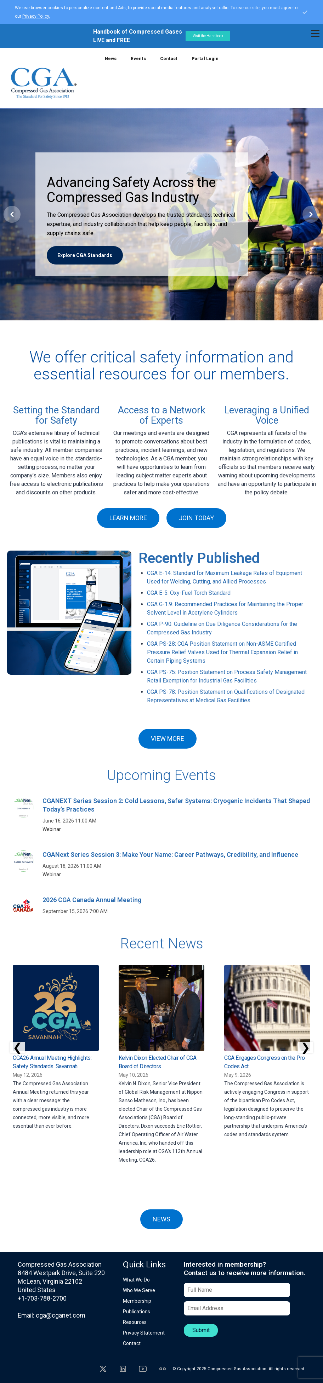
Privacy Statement (144, 1333)
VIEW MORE (167, 738)
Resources (135, 1322)
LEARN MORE (128, 518)
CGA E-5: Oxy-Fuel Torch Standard (189, 592)
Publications (136, 1311)
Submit (201, 1330)
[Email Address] (237, 1308)
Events (138, 58)
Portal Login (205, 58)
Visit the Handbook (208, 36)
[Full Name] (237, 1290)
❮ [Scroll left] (17, 1047)
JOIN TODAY (196, 518)
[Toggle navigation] (315, 33)
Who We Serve (139, 1290)
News (111, 58)
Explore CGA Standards (84, 255)
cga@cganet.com (60, 1315)
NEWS (161, 1219)
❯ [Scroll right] (305, 1047)
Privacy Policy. (36, 16)
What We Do (136, 1280)
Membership (137, 1301)
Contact (168, 58)
